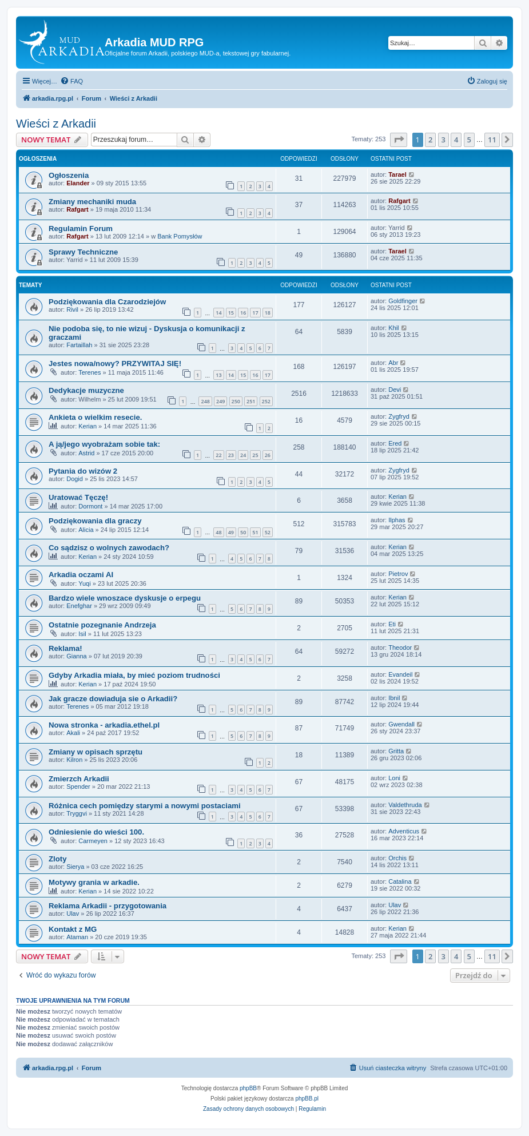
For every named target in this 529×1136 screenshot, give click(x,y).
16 (243, 312)
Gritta (396, 751)
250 (236, 401)
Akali (73, 732)
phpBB (248, 1088)
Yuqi (84, 583)
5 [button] (469, 139)
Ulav (72, 913)
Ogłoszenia (69, 175)
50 (243, 532)
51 (255, 532)
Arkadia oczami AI (81, 574)
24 (243, 455)
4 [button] (456, 139)
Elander (77, 183)
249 (220, 401)
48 (218, 532)
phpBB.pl (307, 1098)
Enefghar (79, 605)
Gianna (76, 656)
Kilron (74, 759)
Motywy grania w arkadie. (94, 882)
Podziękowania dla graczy (95, 521)
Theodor (400, 647)
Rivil (72, 309)
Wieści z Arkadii (56, 123)
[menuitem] (71, 81)
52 (268, 532)
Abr (393, 362)
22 (218, 455)
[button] (398, 139)
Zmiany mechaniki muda (92, 201)
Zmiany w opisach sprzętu (95, 752)
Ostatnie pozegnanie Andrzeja (102, 625)
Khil (393, 327)
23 (231, 455)
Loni (394, 777)
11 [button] (492, 139)
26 (268, 455)
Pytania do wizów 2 (83, 471)
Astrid (86, 453)
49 (231, 532)
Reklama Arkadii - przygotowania (107, 905)
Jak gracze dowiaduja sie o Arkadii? (113, 698)
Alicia (85, 529)
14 (218, 312)
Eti (392, 624)
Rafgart (77, 209)
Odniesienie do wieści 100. (96, 832)
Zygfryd (398, 416)
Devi (394, 389)
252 (266, 401)
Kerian (87, 426)
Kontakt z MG (73, 929)
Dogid (74, 478)
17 (255, 312)
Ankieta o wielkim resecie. (95, 417)
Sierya (75, 866)
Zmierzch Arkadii (79, 778)
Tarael (397, 174)
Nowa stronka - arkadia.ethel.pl (104, 725)
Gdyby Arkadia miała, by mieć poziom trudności (134, 675)
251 (250, 401)
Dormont (90, 506)
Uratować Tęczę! (78, 497)
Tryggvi (76, 813)
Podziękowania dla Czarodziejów (107, 301)
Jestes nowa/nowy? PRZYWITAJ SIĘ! (115, 363)
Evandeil (400, 674)
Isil (82, 633)
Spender (78, 786)
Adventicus (403, 831)
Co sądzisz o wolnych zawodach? (109, 547)
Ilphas (396, 520)
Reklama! (65, 648)
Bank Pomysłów (179, 236)
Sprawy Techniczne (83, 252)
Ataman (77, 937)
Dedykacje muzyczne (86, 390)
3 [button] (444, 139)
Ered (394, 443)
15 (231, 312)
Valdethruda (405, 804)
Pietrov (398, 573)
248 (205, 401)
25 (255, 455)
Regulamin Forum (81, 228)
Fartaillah (79, 344)
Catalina (399, 881)
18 (268, 312)
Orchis (397, 858)
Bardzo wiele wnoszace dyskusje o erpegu (125, 598)
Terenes (89, 372)
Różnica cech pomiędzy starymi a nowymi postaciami (145, 805)
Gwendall (401, 724)
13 (218, 375)
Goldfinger (402, 300)
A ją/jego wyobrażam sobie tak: (104, 444)
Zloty (58, 859)
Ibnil (394, 697)
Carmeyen (93, 840)
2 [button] (430, 139)
